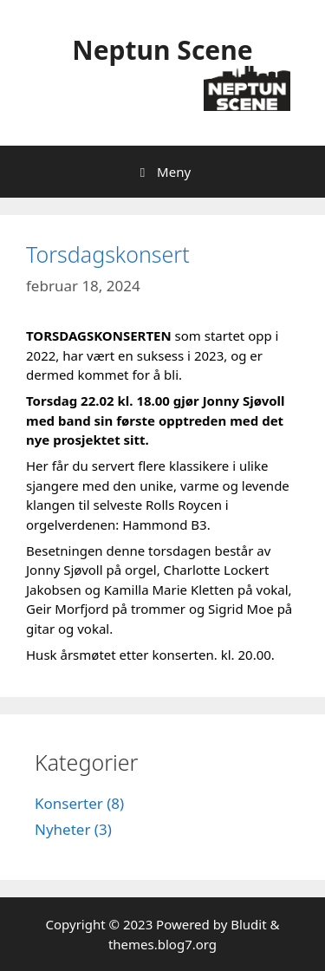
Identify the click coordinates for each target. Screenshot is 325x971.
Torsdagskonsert (108, 254)
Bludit (248, 924)
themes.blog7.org (162, 944)
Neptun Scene (162, 50)
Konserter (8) (79, 803)
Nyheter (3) (73, 829)
